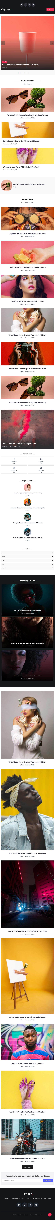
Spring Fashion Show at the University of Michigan (21, 141)
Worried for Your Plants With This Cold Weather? (21, 167)
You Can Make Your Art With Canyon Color (19, 443)
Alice (5, 67)
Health (5, 61)
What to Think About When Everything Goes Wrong (27, 115)
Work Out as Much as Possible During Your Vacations (27, 537)
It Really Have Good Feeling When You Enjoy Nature (27, 267)
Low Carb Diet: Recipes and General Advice (27, 1064)
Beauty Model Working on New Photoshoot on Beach (27, 643)
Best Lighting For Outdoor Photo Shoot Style (27, 610)
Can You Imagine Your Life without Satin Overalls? (20, 64)
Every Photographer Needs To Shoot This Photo (27, 1158)
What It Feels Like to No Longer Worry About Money (27, 335)
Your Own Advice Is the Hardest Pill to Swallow (27, 676)
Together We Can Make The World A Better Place (27, 234)
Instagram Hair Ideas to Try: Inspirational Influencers (27, 523)
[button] (3, 43)
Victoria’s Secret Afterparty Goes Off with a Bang (28, 493)
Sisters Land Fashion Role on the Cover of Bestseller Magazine (28, 508)
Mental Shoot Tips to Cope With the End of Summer (27, 369)
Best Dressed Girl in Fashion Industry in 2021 (28, 301)
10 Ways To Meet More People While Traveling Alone (27, 931)
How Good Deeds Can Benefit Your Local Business (27, 853)
